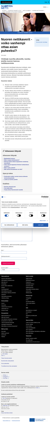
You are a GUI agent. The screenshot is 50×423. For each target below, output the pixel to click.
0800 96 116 (6, 405)
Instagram (5, 376)
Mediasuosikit (29, 292)
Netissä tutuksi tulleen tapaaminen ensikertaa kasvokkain (16, 162)
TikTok (4, 375)
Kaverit (2, 303)
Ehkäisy (3, 287)
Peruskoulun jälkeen (30, 301)
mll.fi (2, 355)
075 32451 (5, 354)
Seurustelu (3, 305)
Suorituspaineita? (5, 289)
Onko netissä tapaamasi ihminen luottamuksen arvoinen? (16, 165)
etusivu (4, 10)
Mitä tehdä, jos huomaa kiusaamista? (9, 326)
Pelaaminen (28, 282)
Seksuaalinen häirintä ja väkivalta (8, 292)
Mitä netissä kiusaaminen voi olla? (13, 169)
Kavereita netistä (29, 285)
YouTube (5, 378)
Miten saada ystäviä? (9, 167)
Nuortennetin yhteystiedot (7, 360)
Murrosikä (3, 331)
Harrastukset (28, 312)
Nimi (2, 250)
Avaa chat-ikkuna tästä (6, 412)
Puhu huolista (29, 326)
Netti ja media (27, 10)
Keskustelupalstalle (6, 2)
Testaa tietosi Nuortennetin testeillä (13, 189)
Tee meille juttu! (8, 188)
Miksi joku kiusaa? (5, 317)
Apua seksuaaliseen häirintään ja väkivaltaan (35, 331)
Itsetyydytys (3, 283)
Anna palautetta (5, 363)
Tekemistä (28, 336)
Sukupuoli (3, 294)
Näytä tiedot (43, 220)
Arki (27, 307)
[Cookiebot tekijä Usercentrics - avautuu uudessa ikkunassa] (42, 197)
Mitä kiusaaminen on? (6, 315)
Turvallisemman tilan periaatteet (9, 366)
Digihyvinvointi (29, 278)
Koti (27, 313)
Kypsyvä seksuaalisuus (6, 278)
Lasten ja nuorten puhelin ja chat (33, 322)
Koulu (27, 299)
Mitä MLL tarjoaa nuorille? (31, 338)
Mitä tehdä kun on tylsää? (31, 310)
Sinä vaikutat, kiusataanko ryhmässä (9, 319)
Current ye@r (5, 267)
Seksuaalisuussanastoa (6, 296)
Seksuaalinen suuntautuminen (7, 280)
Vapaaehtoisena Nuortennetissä (33, 341)
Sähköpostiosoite (5, 256)
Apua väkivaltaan (29, 333)
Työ (26, 305)
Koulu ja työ (29, 295)
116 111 (4, 398)
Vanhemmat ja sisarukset (6, 306)
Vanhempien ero (4, 308)
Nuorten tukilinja (29, 324)
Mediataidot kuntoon (9, 158)
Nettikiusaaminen (29, 287)
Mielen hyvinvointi (5, 333)
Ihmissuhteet (4, 300)
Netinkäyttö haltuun (30, 283)
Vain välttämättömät (9, 225)
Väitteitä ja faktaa (5, 298)
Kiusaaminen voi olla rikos (7, 320)
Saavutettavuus (6, 420)
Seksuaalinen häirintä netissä (32, 289)
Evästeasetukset (16, 420)
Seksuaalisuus (5, 276)
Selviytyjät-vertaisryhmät (6, 324)
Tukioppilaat (28, 298)
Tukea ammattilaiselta (30, 327)
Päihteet (3, 336)
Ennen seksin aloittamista (6, 285)
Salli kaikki (40, 225)
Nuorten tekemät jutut (14, 10)
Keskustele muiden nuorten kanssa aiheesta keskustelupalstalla (15, 177)
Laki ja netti (28, 291)
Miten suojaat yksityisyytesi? (11, 160)
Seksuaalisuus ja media (6, 291)
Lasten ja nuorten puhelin (11, 179)
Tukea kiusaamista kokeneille (7, 322)
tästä (37, 387)
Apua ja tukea (29, 320)
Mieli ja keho (4, 329)
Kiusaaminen (4, 313)
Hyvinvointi (3, 334)
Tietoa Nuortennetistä (6, 358)
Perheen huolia (4, 310)
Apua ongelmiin (29, 329)
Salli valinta (25, 225)
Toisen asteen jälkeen (30, 303)
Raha (27, 317)
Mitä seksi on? (4, 282)
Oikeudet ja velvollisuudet (31, 315)
